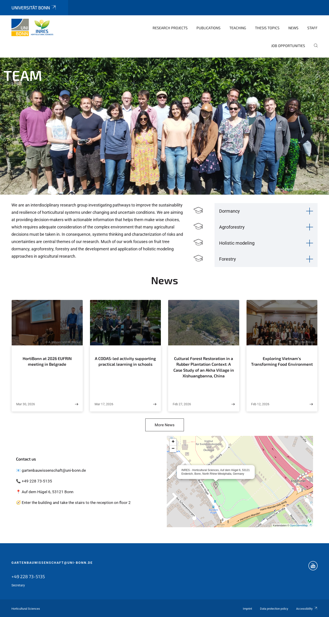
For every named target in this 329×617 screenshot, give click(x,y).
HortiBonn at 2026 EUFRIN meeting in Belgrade (47, 361)
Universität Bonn (34, 7)
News (293, 28)
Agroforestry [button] (231, 227)
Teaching (237, 28)
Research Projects (170, 28)
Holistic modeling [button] (237, 243)
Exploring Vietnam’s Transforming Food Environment (282, 361)
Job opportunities (288, 45)
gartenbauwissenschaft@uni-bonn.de (52, 562)
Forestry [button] (227, 259)
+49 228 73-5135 (28, 576)
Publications (208, 28)
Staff (312, 28)
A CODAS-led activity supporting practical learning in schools (125, 361)
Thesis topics (267, 28)
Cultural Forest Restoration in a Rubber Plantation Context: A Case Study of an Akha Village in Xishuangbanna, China (203, 367)
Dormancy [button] (229, 211)
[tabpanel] (164, 126)
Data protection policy (274, 608)
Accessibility (307, 608)
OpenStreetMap (301, 525)
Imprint (247, 608)
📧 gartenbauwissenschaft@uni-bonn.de (51, 470)
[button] (215, 485)
